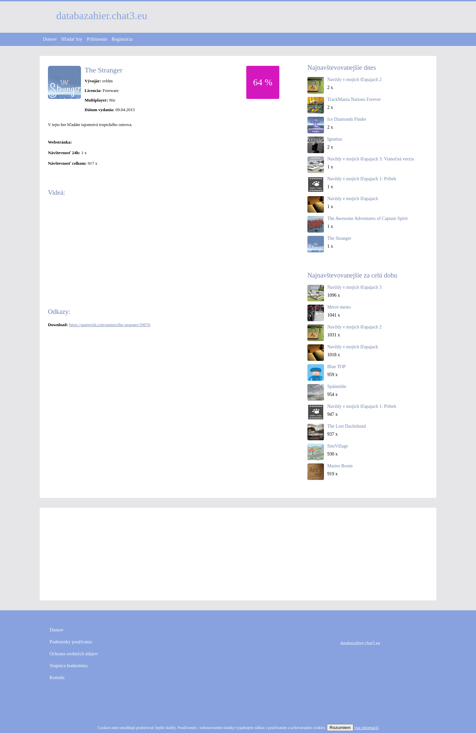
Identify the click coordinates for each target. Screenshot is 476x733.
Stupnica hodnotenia (69, 665)
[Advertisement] (238, 554)
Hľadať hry (71, 39)
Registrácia (122, 39)
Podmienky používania (71, 641)
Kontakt (57, 677)
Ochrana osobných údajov (74, 653)
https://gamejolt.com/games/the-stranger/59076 (109, 324)
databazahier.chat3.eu (360, 643)
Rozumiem (340, 727)
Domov (50, 39)
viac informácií (366, 727)
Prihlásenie (97, 39)
